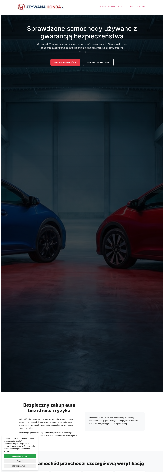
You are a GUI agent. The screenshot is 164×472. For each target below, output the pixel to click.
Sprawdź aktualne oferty (65, 62)
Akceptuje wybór (19, 456)
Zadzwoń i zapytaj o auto (98, 62)
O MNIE (130, 7)
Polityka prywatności (20, 466)
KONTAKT (141, 7)
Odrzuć (20, 461)
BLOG (120, 7)
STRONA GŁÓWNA (107, 7)
